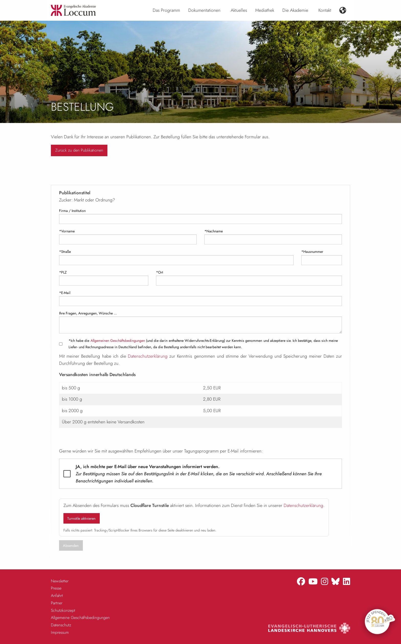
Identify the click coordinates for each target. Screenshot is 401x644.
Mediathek (264, 10)
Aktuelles (239, 10)
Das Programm (166, 10)
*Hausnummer (312, 251)
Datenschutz (61, 625)
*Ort (159, 272)
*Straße (65, 251)
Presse (56, 588)
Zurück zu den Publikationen (79, 150)
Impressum (60, 632)
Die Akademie (295, 10)
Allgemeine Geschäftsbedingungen (80, 617)
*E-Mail (64, 292)
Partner (56, 603)
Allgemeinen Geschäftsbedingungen (118, 340)
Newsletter (60, 581)
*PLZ (63, 272)
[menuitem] (166, 10)
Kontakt (324, 10)
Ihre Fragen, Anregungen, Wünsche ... (88, 313)
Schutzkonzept (63, 610)
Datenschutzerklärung (148, 356)
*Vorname (67, 231)
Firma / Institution (72, 210)
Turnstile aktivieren (81, 518)
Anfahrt (57, 595)
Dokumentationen (204, 10)
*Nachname (213, 231)
